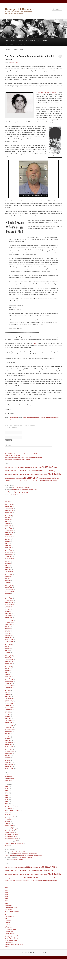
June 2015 (8, 713)
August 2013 (8, 753)
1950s (6, 795)
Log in (6, 774)
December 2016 (9, 679)
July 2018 (7, 646)
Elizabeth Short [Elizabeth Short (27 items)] (30, 478)
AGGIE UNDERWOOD (44, 40)
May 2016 (7, 692)
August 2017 (8, 667)
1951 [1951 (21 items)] (16, 471)
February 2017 (9, 678)
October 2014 (8, 727)
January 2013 (8, 766)
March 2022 (8, 584)
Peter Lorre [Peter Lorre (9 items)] (12, 480)
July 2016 (7, 689)
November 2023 (9, 554)
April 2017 (7, 674)
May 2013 (7, 759)
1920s (6, 790)
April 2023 (7, 567)
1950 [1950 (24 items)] (12, 471)
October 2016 (8, 683)
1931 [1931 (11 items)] (12, 467)
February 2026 (9, 504)
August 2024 (8, 538)
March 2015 (8, 718)
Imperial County (9, 825)
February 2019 (9, 635)
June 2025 (8, 519)
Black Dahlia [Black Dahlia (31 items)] (54, 474)
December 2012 (9, 768)
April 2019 (7, 632)
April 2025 (7, 523)
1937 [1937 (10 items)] (18, 467)
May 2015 (7, 714)
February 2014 (9, 742)
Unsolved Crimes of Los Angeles (14, 843)
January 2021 (8, 598)
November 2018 (9, 641)
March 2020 (8, 613)
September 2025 (9, 514)
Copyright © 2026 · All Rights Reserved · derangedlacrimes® (33, 953)
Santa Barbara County (11, 840)
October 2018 (8, 643)
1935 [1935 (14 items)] (15, 467)
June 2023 (8, 563)
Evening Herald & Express (12, 810)
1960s (6, 797)
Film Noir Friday (9, 816)
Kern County (8, 827)
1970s (11, 417)
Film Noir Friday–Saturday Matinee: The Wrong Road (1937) (21, 454)
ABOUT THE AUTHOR (17, 40)
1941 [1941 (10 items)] (31, 467)
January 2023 (8, 573)
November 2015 (9, 703)
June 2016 (8, 691)
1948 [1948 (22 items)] (55, 467)
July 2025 (7, 517)
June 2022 (8, 580)
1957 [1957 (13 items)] (41, 471)
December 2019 (9, 619)
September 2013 (9, 751)
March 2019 (8, 633)
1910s (6, 788)
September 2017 (9, 665)
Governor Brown (48, 417)
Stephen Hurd (12, 419)
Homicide (15, 417)
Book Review (8, 805)
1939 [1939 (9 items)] (24, 467)
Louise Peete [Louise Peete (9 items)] (50, 478)
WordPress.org (9, 780)
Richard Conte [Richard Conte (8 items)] (33, 480)
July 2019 (7, 626)
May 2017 (7, 672)
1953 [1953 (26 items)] (25, 471)
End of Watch (8, 808)
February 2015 (9, 720)
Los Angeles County (10, 829)
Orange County (9, 830)
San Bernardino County (11, 834)
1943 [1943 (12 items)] (36, 467)
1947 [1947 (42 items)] (50, 467)
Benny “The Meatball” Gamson (20, 487)
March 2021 (8, 595)
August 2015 (8, 709)
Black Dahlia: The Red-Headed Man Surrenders (17, 459)
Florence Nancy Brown (38, 417)
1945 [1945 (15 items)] (40, 467)
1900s (6, 786)
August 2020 (8, 606)
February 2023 (9, 571)
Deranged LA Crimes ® (19, 9)
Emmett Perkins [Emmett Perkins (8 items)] (42, 478)
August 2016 (8, 687)
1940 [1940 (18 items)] (28, 467)
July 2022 (7, 578)
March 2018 (8, 654)
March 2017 (8, 676)
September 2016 (9, 685)
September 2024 (9, 536)
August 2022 (8, 576)
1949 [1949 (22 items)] (7, 471)
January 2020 (8, 617)
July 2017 (7, 668)
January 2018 (8, 657)
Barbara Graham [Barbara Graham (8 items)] (43, 474)
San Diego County (10, 836)
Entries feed (8, 776)
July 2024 (7, 539)
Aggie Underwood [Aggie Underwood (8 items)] (57, 471)
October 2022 (8, 574)
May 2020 (7, 609)
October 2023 (8, 556)
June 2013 (8, 757)
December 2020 (9, 600)
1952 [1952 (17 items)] (21, 471)
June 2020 (8, 608)
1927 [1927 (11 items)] (9, 467)
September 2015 (9, 707)
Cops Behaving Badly (11, 806)
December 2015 (9, 702)
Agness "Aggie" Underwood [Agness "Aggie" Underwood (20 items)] (17, 474)
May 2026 (7, 501)
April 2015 (7, 716)
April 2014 (7, 738)
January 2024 (8, 550)
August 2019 (8, 624)
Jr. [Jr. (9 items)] (46, 478)
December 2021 (9, 589)
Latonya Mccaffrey (10, 491)
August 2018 (8, 644)
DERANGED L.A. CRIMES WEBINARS (15, 44)
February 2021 (9, 597)
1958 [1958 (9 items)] (45, 471)
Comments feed (9, 778)
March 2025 (8, 525)
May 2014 (7, 737)
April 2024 (7, 545)
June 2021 (8, 593)
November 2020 (9, 602)
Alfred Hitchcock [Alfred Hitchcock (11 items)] (35, 474)
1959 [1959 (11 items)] (47, 471)
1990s (6, 803)
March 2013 (8, 762)
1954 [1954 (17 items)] (29, 471)
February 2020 (9, 615)
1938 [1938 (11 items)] (21, 467)
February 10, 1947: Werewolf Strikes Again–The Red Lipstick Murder (23, 457)
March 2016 (8, 696)
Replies (18, 419)
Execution (7, 814)
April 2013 (7, 761)
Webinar (7, 845)
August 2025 (8, 516)
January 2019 (8, 637)
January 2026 (8, 506)
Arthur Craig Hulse (27, 417)
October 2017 (8, 663)
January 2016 (8, 700)
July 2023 (7, 562)
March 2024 (8, 547)
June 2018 (8, 648)
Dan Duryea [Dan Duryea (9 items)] (8, 478)
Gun (6, 818)
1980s (6, 801)
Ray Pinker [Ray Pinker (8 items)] (26, 480)
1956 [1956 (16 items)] (38, 471)
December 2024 (9, 530)
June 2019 (8, 628)
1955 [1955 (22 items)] (34, 471)
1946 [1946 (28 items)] (44, 467)
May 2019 (7, 630)
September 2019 (9, 622)
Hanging (7, 821)
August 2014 (8, 731)
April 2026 (7, 503)
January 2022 (8, 587)
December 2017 (9, 659)
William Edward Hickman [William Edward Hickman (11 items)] (49, 480)
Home (7, 40)
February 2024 (9, 549)
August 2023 (8, 560)
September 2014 (9, 729)
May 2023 (7, 565)
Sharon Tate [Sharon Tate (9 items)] (39, 480)
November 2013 (9, 748)
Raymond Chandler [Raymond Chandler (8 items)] (20, 480)
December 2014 (9, 724)
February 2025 (9, 527)
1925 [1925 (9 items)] (6, 467)
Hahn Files (8, 819)
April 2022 (7, 582)
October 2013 (8, 749)
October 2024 (8, 534)
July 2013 (7, 755)
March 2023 (8, 569)
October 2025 (8, 512)
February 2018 (9, 656)
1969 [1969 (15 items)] (51, 471)
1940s (6, 794)
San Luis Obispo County (11, 838)
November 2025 (9, 510)
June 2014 (8, 735)
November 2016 (9, 681)
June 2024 (8, 541)
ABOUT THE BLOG (31, 40)
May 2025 (7, 521)
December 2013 (9, 746)
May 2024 (7, 543)
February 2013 (9, 764)
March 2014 (8, 740)
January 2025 (8, 528)
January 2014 (8, 744)
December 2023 (9, 552)
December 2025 (9, 508)
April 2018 (7, 652)
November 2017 (9, 661)
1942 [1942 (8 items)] (34, 467)
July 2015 (7, 711)
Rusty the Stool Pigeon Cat (12, 455)
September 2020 (9, 604)
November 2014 (9, 725)
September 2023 (9, 558)
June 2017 (8, 670)
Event (6, 812)
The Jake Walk (9, 452)
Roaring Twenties (9, 832)
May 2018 (7, 650)
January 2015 (8, 722)
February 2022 (9, 586)
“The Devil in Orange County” (47, 92)
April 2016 (7, 694)
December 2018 (9, 639)
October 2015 (8, 705)
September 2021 (9, 591)
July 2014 (7, 733)
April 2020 (7, 611)
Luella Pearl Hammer (17, 494)
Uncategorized (9, 841)
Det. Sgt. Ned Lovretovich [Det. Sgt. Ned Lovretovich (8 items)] (17, 478)
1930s (6, 792)
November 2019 (9, 620)
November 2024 (9, 532)
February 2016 (9, 698)
